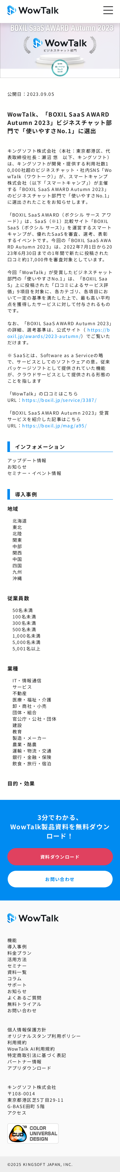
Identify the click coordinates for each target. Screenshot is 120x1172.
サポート (17, 985)
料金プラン (19, 953)
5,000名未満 (26, 642)
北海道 (19, 520)
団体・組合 (24, 712)
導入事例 (17, 946)
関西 (17, 552)
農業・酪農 (24, 744)
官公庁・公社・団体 (34, 719)
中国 (17, 559)
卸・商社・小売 (29, 706)
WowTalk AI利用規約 (31, 1049)
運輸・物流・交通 (32, 750)
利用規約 (17, 1042)
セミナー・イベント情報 (34, 473)
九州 (17, 572)
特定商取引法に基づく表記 (37, 1055)
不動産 (19, 693)
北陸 (17, 533)
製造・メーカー (29, 738)
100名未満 (24, 616)
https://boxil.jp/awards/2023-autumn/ (58, 332)
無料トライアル (24, 1004)
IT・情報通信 (27, 680)
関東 (17, 540)
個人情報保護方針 (27, 1029)
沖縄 (17, 578)
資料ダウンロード (60, 857)
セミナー (17, 965)
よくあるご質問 (24, 997)
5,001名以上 (26, 648)
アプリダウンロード (29, 1068)
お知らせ (17, 466)
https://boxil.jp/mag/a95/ (54, 425)
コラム (14, 978)
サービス (22, 687)
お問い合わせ (60, 879)
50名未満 (22, 610)
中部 (17, 546)
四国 (17, 565)
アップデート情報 (27, 460)
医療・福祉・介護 (32, 699)
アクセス (17, 1112)
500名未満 (24, 629)
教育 (17, 731)
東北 (17, 527)
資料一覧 (17, 972)
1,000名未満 (26, 635)
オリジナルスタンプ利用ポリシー (44, 1036)
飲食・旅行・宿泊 (32, 763)
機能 (12, 940)
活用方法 (17, 959)
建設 (17, 725)
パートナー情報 (24, 1061)
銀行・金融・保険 (32, 757)
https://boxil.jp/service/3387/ (59, 400)
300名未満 (24, 623)
